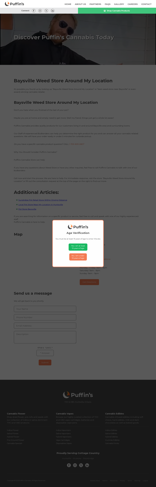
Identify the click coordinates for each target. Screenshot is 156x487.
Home (68, 4)
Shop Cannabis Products (116, 10)
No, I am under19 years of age (78, 257)
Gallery (119, 4)
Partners (95, 4)
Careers (133, 4)
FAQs (107, 4)
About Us (80, 4)
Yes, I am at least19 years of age (78, 247)
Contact (146, 4)
